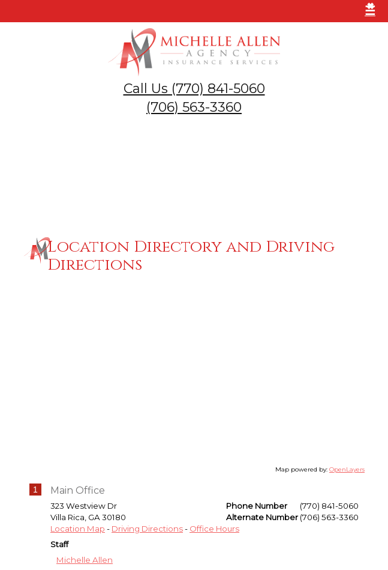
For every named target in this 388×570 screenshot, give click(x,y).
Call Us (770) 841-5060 (194, 88)
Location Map (77, 527)
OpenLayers (347, 467)
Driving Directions (147, 527)
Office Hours (214, 527)
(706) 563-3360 (194, 107)
